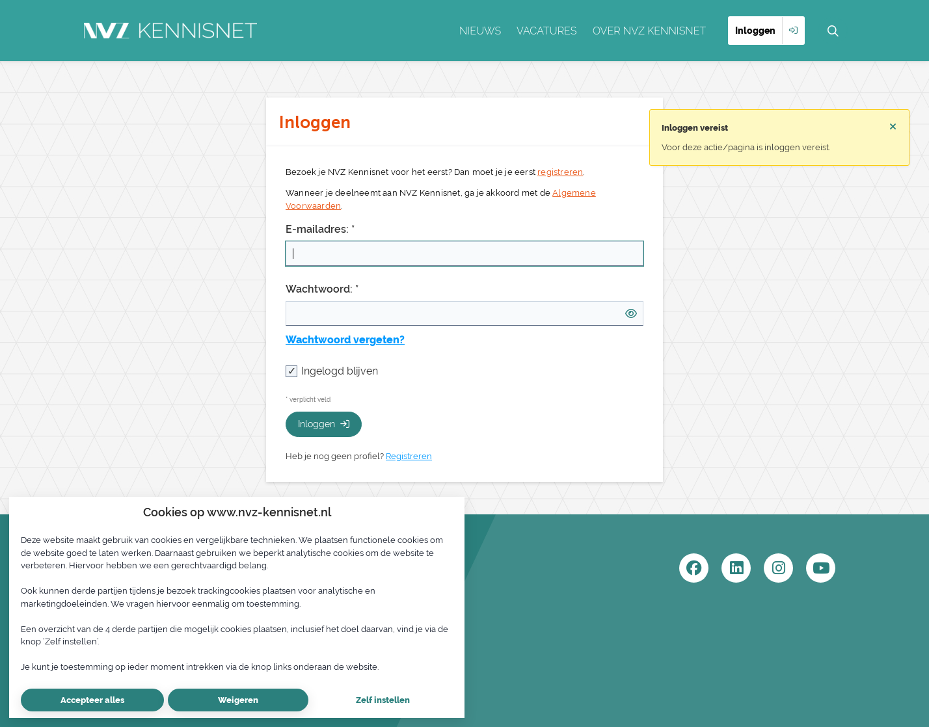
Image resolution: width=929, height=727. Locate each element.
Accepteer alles (92, 700)
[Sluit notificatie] (893, 127)
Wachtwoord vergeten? (345, 340)
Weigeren (238, 700)
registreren (560, 172)
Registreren (409, 456)
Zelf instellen (383, 700)
